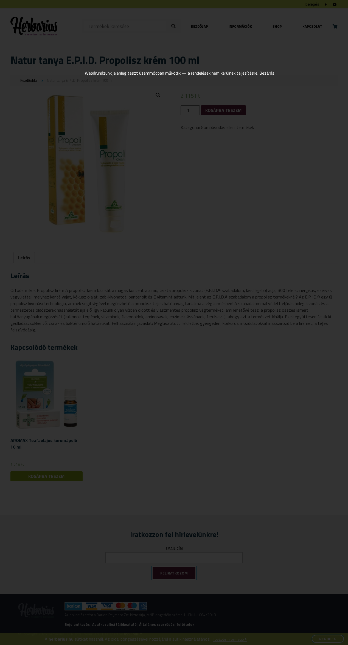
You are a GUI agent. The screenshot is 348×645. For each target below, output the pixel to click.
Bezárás (266, 73)
